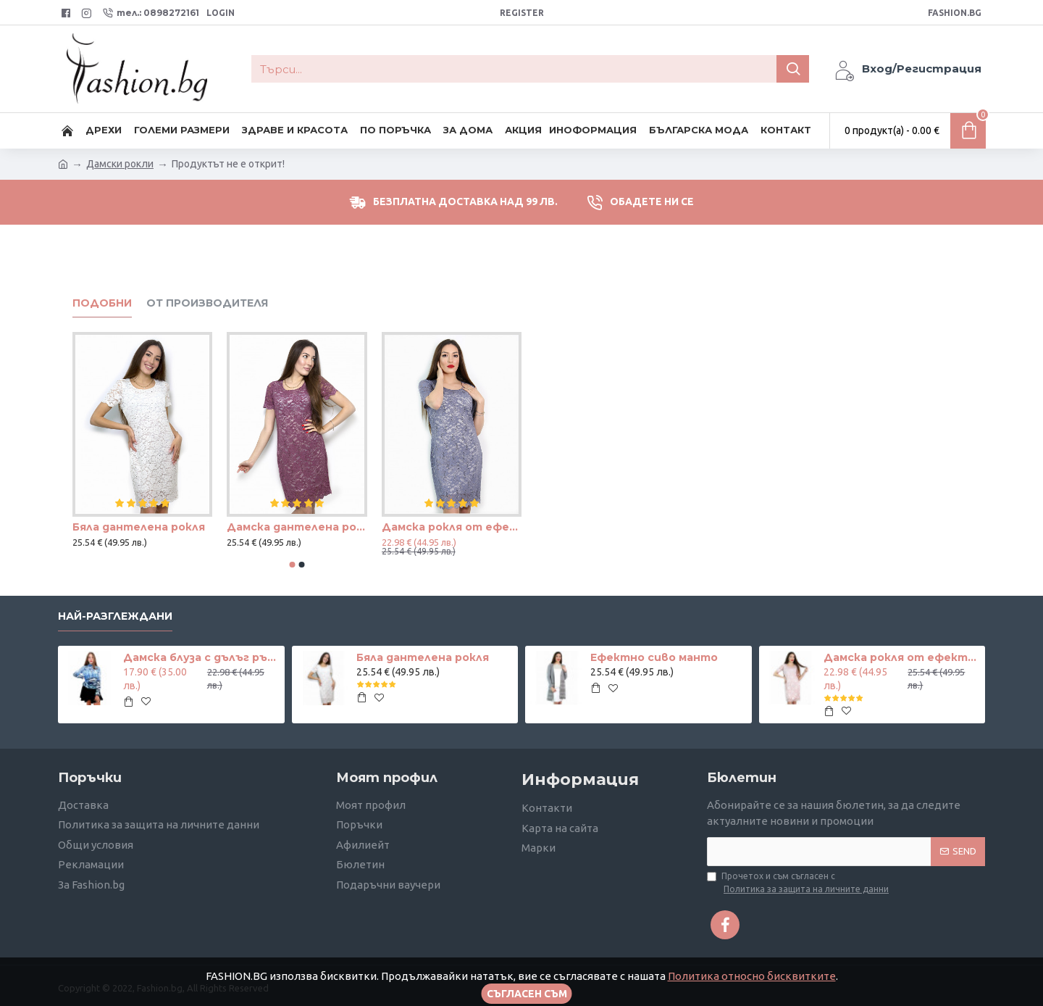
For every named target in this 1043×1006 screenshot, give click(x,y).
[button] (293, 565)
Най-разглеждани (115, 616)
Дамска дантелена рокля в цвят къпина (296, 526)
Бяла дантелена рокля (138, 526)
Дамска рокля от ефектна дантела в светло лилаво (452, 526)
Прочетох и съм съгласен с (799, 883)
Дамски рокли (120, 164)
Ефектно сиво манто (654, 657)
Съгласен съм (527, 993)
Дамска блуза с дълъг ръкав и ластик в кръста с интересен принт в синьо (201, 657)
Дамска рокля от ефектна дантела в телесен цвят (902, 657)
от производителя (207, 303)
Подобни (102, 303)
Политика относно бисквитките (752, 976)
